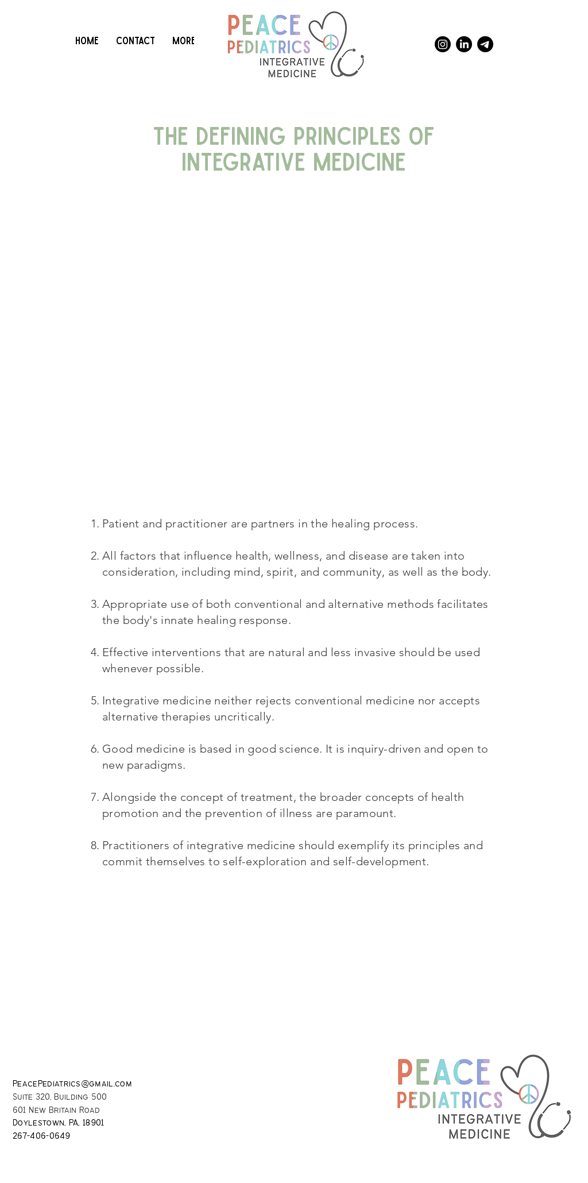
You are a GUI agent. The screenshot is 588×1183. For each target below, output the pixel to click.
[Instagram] (443, 44)
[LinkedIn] (464, 44)
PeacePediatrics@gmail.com (72, 1084)
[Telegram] (485, 44)
